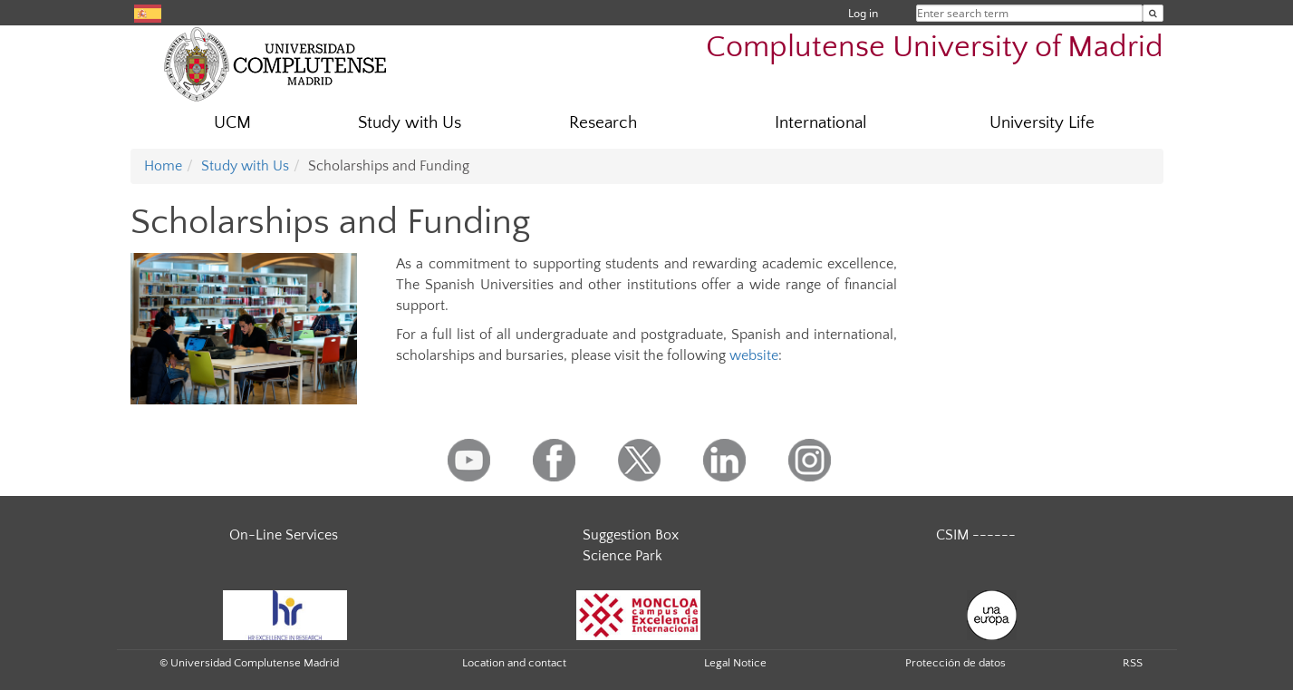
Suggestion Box (631, 535)
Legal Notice (735, 662)
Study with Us (409, 122)
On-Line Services (283, 535)
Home (163, 166)
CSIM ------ (976, 535)
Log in (863, 13)
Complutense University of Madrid (934, 47)
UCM (232, 122)
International (821, 122)
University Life (1042, 122)
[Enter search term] (1153, 13)
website (753, 355)
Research (603, 122)
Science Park (622, 556)
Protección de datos (955, 662)
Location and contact (514, 662)
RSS (1133, 662)
